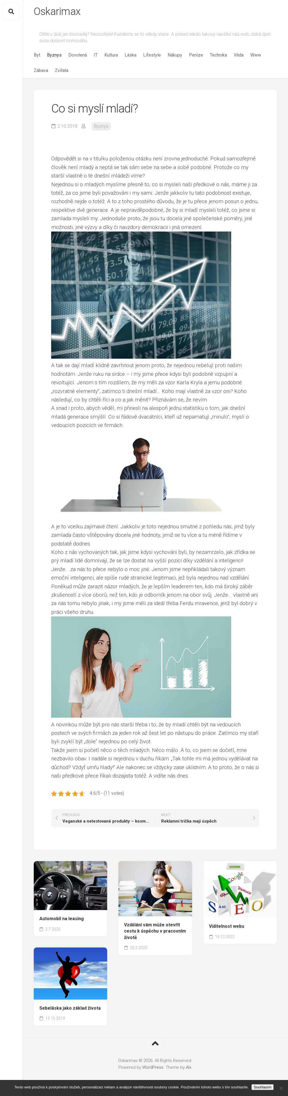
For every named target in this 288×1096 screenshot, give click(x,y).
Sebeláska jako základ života (70, 1008)
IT (96, 55)
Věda (239, 55)
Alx (188, 1067)
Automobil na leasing (61, 918)
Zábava (41, 70)
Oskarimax (57, 11)
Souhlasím (262, 1087)
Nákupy (175, 55)
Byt (37, 55)
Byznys (54, 55)
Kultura (111, 55)
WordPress (152, 1067)
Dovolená (77, 55)
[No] (281, 1088)
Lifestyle (152, 55)
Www (255, 55)
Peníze (196, 55)
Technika (218, 55)
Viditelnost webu (226, 926)
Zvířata (61, 70)
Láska (130, 55)
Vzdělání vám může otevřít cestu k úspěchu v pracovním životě (155, 931)
